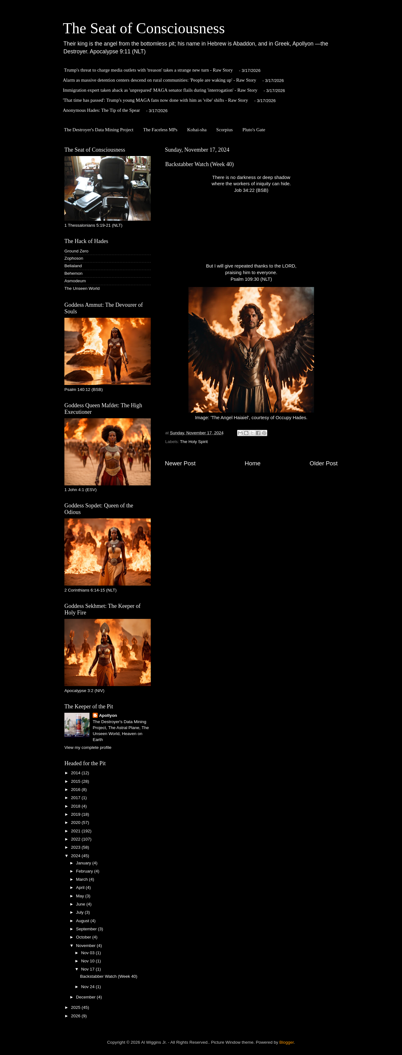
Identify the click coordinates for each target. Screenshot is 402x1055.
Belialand (73, 265)
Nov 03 (88, 952)
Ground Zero (76, 251)
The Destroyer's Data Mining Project (98, 129)
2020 (76, 822)
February (85, 871)
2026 (76, 1016)
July (80, 912)
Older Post (324, 463)
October (84, 937)
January (84, 863)
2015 (76, 781)
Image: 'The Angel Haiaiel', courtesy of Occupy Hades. (251, 353)
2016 (76, 789)
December (86, 997)
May (80, 896)
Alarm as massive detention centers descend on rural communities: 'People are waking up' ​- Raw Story (159, 80)
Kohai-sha (197, 129)
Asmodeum (75, 281)
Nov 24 (88, 986)
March (82, 879)
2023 (76, 847)
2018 (76, 806)
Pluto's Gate (253, 129)
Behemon (73, 273)
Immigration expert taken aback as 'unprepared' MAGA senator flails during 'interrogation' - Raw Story (160, 90)
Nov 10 (88, 961)
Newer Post (180, 463)
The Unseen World (82, 288)
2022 (76, 839)
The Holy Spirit (194, 441)
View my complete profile (87, 747)
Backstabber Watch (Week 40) (108, 976)
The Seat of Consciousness (144, 28)
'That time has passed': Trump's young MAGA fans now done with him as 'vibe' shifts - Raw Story (155, 100)
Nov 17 (88, 969)
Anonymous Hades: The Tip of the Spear (101, 110)
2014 (76, 773)
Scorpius (224, 129)
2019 (76, 814)
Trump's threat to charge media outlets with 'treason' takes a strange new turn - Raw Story (148, 70)
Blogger (287, 1042)
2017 (76, 797)
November (86, 945)
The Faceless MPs (160, 129)
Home (252, 463)
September (87, 929)
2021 (76, 831)
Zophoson (73, 258)
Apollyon (108, 715)
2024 (76, 855)
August (83, 920)
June (81, 904)
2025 (76, 1007)
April (81, 887)
